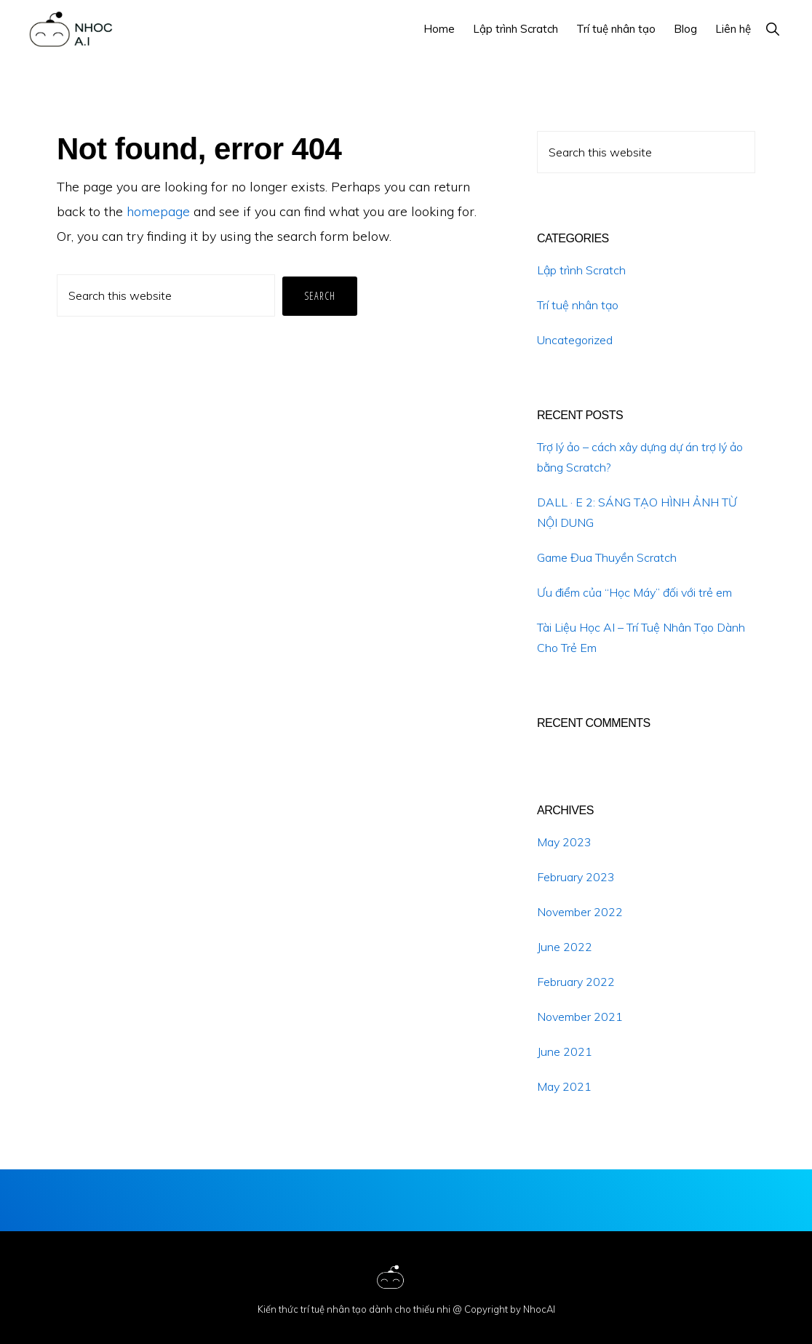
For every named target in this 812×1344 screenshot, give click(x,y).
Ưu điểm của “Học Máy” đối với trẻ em (634, 592)
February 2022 (576, 981)
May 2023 (564, 842)
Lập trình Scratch (581, 270)
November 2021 (580, 1016)
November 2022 (580, 911)
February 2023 (576, 877)
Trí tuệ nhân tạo (577, 305)
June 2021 (564, 1051)
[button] (772, 29)
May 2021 (564, 1086)
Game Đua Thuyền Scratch (607, 557)
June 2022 (564, 946)
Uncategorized (575, 340)
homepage (158, 211)
